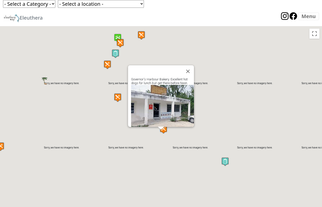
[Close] (188, 71)
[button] (225, 161)
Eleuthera (23, 18)
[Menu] (308, 16)
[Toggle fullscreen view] (314, 34)
